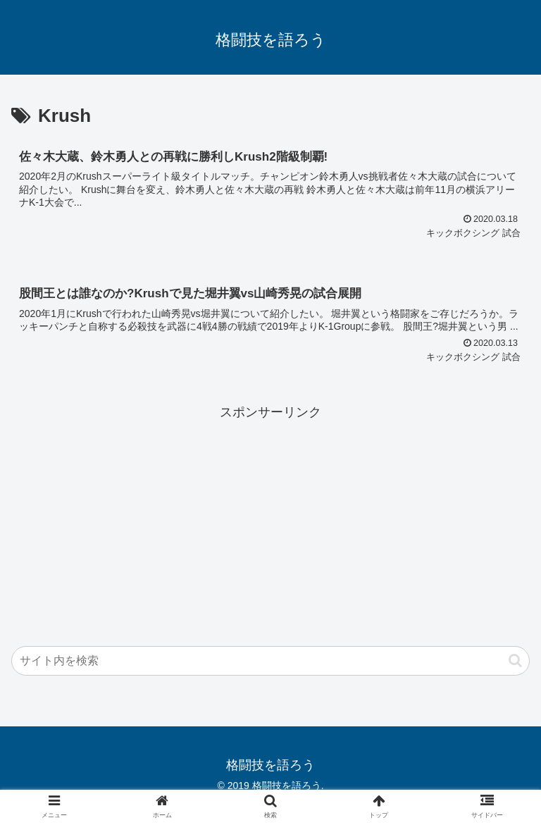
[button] (515, 660)
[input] (270, 661)
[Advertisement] (270, 522)
